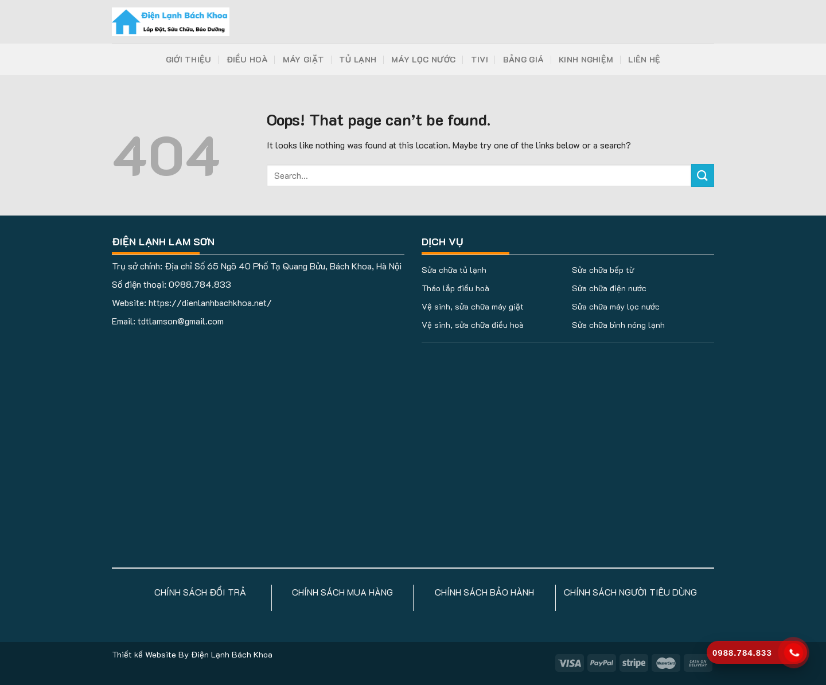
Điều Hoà (247, 59)
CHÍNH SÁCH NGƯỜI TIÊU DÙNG (630, 592)
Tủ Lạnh (357, 59)
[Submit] (702, 175)
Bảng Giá (523, 59)
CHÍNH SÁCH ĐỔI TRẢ (200, 592)
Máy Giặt (303, 59)
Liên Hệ (644, 59)
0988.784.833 (200, 284)
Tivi (479, 59)
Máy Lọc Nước (423, 59)
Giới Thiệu (189, 59)
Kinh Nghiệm (586, 59)
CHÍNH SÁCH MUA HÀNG (342, 592)
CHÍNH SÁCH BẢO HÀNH (484, 592)
